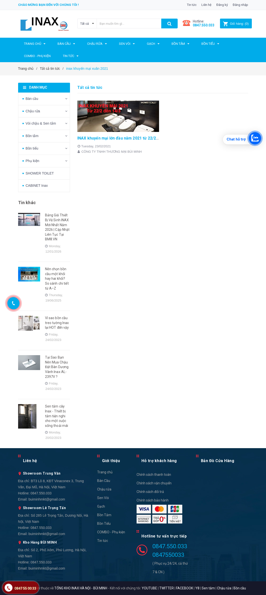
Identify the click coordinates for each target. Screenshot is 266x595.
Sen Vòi (103, 498)
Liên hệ (206, 5)
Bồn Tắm (104, 515)
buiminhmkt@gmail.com (46, 499)
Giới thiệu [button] (111, 460)
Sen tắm (208, 588)
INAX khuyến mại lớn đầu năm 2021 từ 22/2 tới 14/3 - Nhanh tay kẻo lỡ (141, 138)
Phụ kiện (32, 161)
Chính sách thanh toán (154, 475)
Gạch (101, 506)
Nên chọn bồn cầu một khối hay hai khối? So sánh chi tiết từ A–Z (57, 278)
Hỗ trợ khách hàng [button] (159, 460)
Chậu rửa (33, 111)
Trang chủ (105, 472)
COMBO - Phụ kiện (111, 532)
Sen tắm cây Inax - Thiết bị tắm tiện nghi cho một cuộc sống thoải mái (56, 415)
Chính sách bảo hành (153, 500)
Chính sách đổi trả (150, 492)
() (236, 23)
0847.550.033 (41, 493)
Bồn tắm (32, 136)
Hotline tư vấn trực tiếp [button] (164, 536)
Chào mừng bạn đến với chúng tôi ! (48, 5)
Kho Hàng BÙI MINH (40, 542)
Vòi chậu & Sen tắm (41, 123)
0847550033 (168, 554)
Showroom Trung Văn (42, 473)
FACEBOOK (184, 588)
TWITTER (166, 588)
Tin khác (27, 202)
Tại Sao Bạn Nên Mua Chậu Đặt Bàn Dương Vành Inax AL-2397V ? (57, 366)
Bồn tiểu (32, 148)
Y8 (197, 588)
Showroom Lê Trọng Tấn (44, 508)
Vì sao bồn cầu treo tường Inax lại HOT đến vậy (57, 322)
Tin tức (192, 5)
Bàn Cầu (103, 481)
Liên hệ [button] (30, 460)
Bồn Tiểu (104, 523)
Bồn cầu (239, 588)
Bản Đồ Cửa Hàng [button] (217, 460)
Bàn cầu (32, 99)
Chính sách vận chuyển (154, 483)
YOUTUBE (149, 588)
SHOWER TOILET (40, 173)
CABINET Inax (37, 185)
